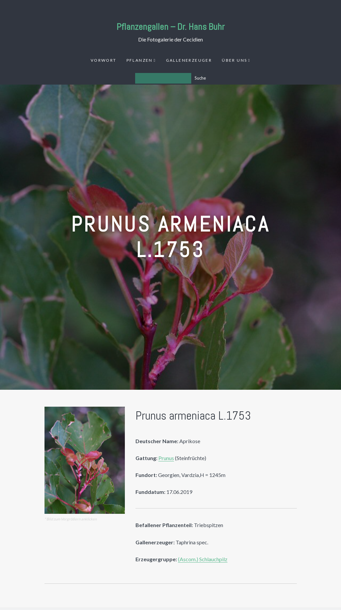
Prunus (166, 458)
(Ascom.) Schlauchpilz (202, 559)
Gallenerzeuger (189, 60)
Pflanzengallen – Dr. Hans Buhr (171, 27)
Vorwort (104, 60)
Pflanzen (140, 60)
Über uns (234, 60)
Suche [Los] (200, 78)
